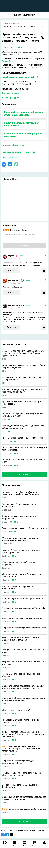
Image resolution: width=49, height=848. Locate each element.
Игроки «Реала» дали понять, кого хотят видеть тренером (22, 551)
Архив (3, 830)
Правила (41, 830)
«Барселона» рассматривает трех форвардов (24, 628)
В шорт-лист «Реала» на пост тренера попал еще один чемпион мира (23, 699)
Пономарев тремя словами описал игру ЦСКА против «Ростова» (24, 448)
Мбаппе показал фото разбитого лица (24, 809)
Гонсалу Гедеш (8, 61)
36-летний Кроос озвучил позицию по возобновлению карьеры (20, 539)
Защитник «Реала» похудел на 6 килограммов (17, 587)
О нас (10, 830)
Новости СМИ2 (10, 179)
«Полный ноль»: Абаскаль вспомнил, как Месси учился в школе (22, 774)
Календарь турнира (11, 97)
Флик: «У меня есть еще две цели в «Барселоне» (19, 517)
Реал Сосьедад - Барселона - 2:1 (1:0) (20, 77)
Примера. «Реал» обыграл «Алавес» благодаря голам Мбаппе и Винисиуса (20, 493)
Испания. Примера (12, 152)
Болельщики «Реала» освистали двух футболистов (20, 505)
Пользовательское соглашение (25, 830)
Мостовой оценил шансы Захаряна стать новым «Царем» (23, 113)
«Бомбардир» (18, 145)
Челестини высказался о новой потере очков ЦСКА (24, 460)
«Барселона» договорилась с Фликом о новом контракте (24, 663)
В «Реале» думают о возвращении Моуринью (24, 598)
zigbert (11, 256)
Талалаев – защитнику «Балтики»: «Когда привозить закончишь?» (22, 390)
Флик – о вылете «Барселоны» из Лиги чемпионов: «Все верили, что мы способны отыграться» (23, 734)
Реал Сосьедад (10, 157)
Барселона (30, 152)
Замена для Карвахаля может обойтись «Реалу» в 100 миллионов (21, 638)
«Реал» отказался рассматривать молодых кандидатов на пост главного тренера (23, 687)
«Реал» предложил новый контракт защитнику (19, 563)
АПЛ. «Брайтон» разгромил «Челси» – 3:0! (22, 438)
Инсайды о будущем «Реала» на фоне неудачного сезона (20, 721)
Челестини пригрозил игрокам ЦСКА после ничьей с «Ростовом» (23, 414)
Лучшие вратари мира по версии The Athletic (23, 608)
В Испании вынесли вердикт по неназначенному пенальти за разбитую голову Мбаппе (21, 748)
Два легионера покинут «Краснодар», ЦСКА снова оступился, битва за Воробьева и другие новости (23, 353)
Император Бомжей (16, 305)
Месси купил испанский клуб (16, 710)
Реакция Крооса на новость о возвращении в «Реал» (24, 651)
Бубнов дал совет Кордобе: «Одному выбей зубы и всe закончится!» (23, 427)
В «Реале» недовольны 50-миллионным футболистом (21, 786)
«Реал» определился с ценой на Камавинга (23, 618)
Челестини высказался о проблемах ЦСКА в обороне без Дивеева (23, 366)
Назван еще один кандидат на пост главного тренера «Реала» (24, 378)
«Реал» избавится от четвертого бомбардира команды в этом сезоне (24, 798)
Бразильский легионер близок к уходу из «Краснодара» (22, 402)
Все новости (25, 474)
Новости (14, 23)
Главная (5, 23)
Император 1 (14, 280)
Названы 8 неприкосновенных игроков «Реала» (21, 675)
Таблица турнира (10, 93)
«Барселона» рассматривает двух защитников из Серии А (18, 762)
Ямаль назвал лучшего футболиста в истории (24, 528)
